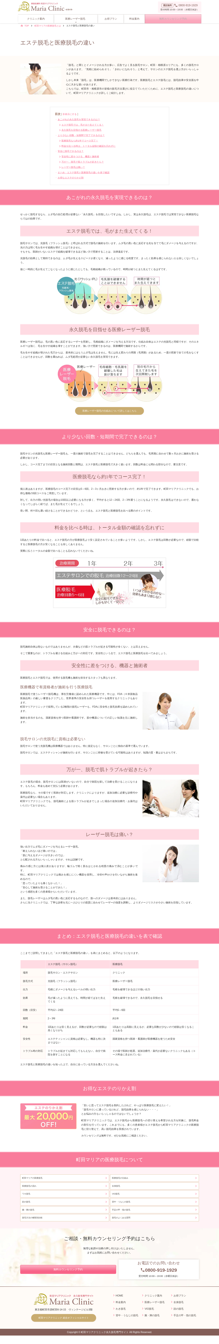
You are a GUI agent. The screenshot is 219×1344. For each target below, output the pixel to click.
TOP (26, 25)
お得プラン (109, 18)
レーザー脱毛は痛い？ (74, 167)
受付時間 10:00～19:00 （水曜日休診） (179, 7)
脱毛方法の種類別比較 (34, 1224)
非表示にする (70, 114)
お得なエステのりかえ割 (72, 177)
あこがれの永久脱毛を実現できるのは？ (80, 119)
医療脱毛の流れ (30, 1188)
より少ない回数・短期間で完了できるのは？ (83, 135)
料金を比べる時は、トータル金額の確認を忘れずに (90, 146)
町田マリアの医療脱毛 (34, 1179)
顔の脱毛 (27, 1206)
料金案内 (133, 18)
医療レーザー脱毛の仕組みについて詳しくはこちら (109, 411)
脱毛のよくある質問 (122, 1224)
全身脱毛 (117, 1188)
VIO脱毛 (117, 1197)
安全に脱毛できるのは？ (72, 151)
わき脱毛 (121, 1316)
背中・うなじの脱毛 (122, 1206)
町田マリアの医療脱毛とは (47, 25)
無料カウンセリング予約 (172, 18)
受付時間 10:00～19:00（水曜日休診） (159, 1276)
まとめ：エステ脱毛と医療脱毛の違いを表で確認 (85, 172)
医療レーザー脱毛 (75, 18)
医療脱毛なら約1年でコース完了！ (81, 140)
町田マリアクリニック (63, 1326)
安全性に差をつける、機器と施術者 (82, 156)
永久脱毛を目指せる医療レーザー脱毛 (83, 130)
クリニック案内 (36, 18)
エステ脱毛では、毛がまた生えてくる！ (84, 124)
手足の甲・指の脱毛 (124, 1215)
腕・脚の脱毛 (29, 1215)
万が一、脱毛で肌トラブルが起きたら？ (84, 161)
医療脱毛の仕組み (121, 1179)
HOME (119, 1303)
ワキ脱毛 (27, 1197)
